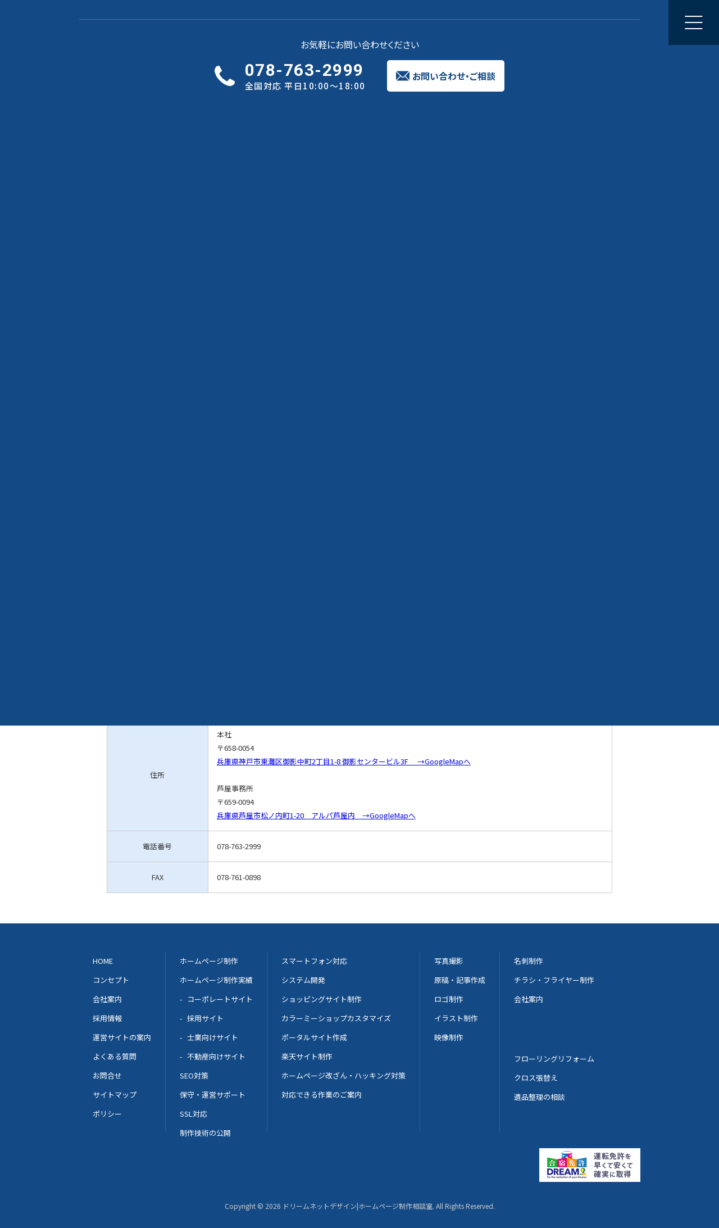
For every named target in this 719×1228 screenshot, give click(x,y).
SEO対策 (194, 1075)
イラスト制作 (456, 1018)
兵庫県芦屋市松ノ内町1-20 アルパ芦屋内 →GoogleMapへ (316, 815)
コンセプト (111, 980)
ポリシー (107, 1113)
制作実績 (270, 22)
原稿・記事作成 (459, 980)
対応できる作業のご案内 (321, 1094)
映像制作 (448, 1037)
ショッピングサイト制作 (321, 999)
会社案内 (472, 22)
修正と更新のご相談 (339, 22)
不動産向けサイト (216, 1056)
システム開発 (303, 980)
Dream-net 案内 (538, 445)
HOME (103, 960)
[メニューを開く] (693, 22)
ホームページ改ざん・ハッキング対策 (343, 1075)
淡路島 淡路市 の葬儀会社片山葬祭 (283, 236)
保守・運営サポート (212, 1094)
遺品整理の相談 (539, 1096)
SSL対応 (193, 1113)
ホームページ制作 (205, 22)
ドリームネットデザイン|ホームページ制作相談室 (358, 1206)
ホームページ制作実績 (216, 980)
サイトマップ (114, 1094)
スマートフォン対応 (314, 960)
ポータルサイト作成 (314, 1037)
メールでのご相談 (356, 445)
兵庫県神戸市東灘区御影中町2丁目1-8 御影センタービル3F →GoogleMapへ (344, 761)
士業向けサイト (212, 1037)
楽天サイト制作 (307, 1056)
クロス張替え (536, 1077)
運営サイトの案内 (122, 1037)
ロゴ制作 (448, 999)
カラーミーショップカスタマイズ (336, 1018)
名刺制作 (528, 960)
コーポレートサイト (220, 999)
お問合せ (107, 1075)
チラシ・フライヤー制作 (554, 980)
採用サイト (205, 1018)
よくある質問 (114, 1056)
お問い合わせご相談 (636, 22)
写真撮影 (448, 960)
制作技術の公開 (205, 1132)
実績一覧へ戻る (125, 84)
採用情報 (107, 1018)
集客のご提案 (415, 22)
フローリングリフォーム (554, 1058)
